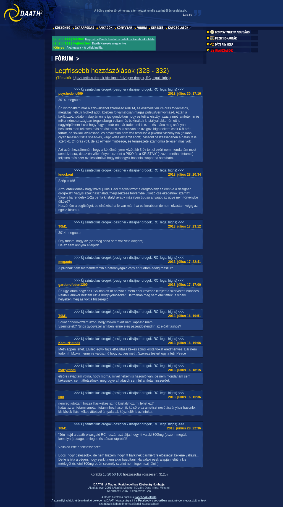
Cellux (124, 491)
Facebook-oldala (145, 497)
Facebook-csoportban (152, 500)
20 (109, 474)
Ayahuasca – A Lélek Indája (85, 47)
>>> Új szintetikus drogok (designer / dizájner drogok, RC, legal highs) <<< (129, 89)
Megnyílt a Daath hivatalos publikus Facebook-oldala (119, 39)
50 (114, 474)
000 (61, 397)
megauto (65, 262)
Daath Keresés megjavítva (109, 43)
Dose (148, 487)
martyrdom (67, 370)
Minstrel (128, 487)
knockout (65, 174)
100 (119, 474)
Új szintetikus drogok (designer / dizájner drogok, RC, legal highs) (121, 78)
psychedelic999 (70, 94)
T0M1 (62, 226)
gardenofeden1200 (73, 285)
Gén (148, 491)
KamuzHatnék (69, 343)
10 (104, 474)
